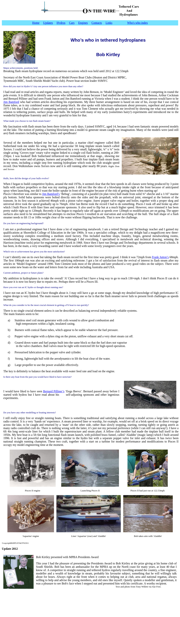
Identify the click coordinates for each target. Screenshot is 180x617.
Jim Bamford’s (51, 194)
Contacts (96, 22)
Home (35, 22)
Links (109, 22)
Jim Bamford (11, 102)
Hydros (61, 22)
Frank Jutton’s (160, 257)
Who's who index (137, 22)
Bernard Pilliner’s (53, 391)
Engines (83, 22)
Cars (71, 22)
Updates (48, 22)
